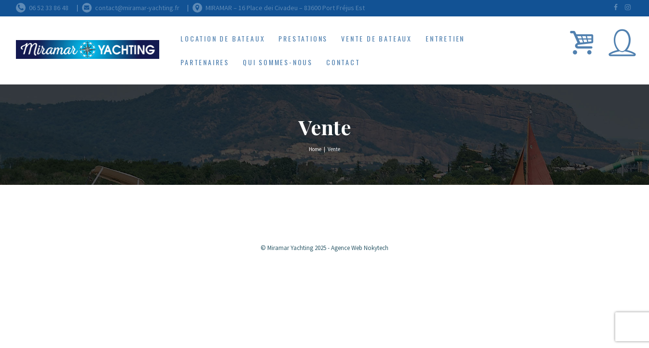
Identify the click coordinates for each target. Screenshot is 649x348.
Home (315, 149)
